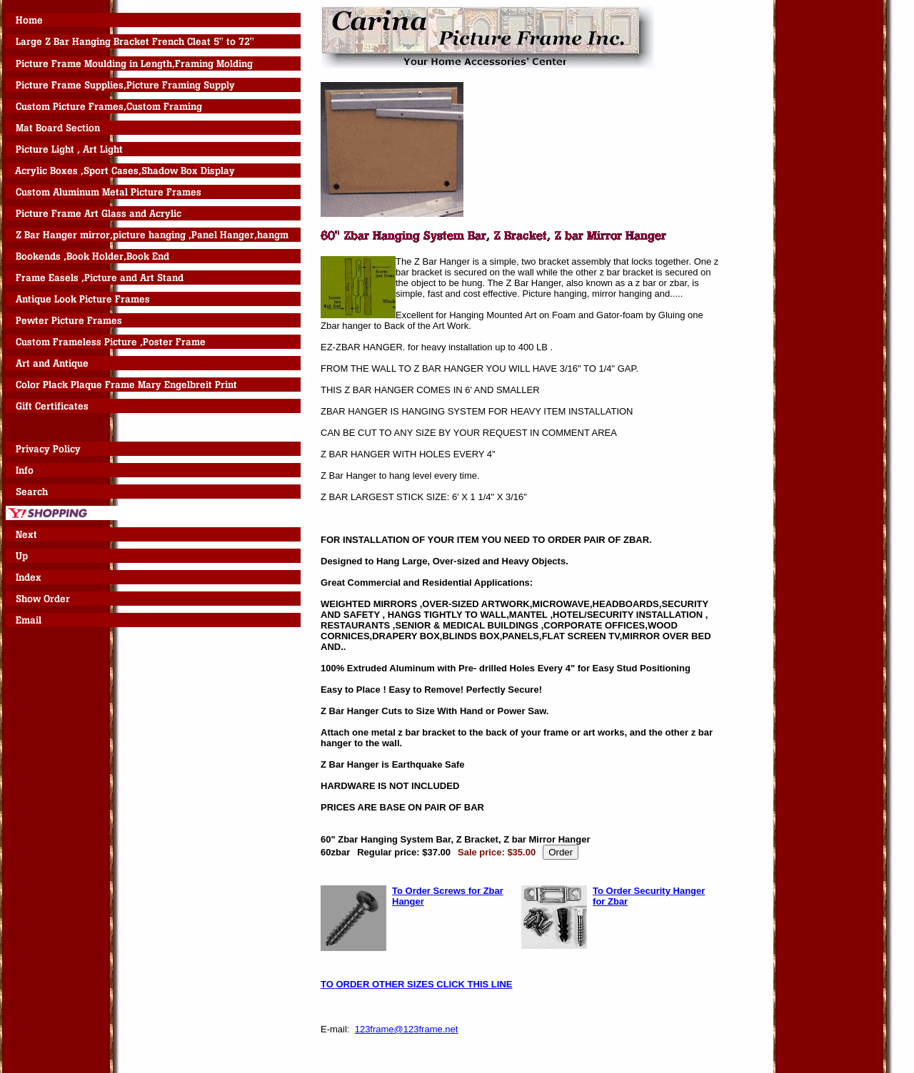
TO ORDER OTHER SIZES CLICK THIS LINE (416, 984)
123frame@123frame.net (406, 1029)
